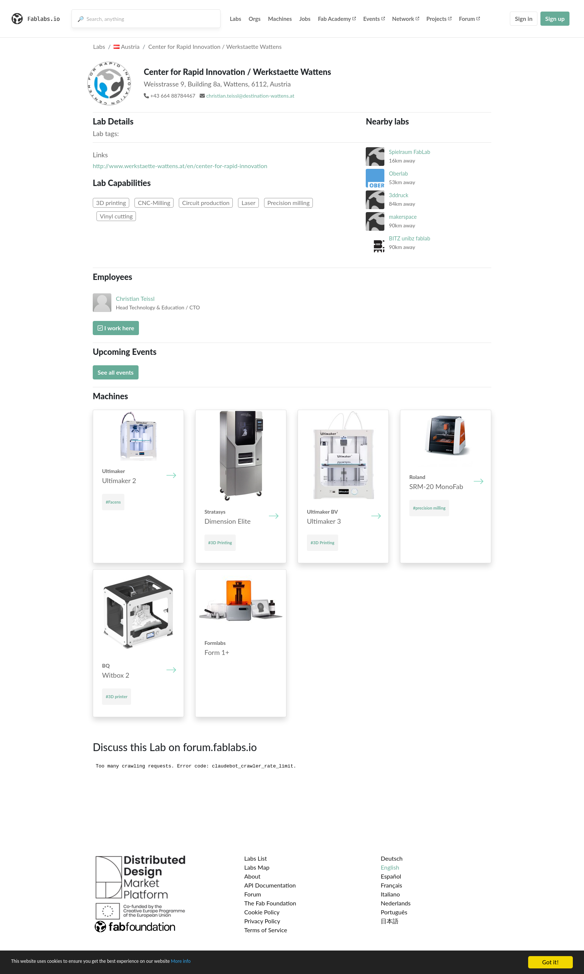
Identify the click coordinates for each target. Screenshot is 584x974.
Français (391, 885)
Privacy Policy (262, 920)
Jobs (305, 18)
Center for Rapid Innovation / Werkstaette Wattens (215, 46)
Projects (438, 18)
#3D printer (116, 696)
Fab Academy (337, 18)
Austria (126, 46)
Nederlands (395, 903)
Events (374, 18)
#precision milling (429, 507)
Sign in (523, 18)
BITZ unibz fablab (409, 238)
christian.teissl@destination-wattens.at (250, 95)
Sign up (555, 18)
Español (391, 876)
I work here (116, 327)
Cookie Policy (262, 911)
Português (394, 911)
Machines (280, 18)
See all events (116, 372)
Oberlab (398, 173)
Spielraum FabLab (409, 152)
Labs (235, 18)
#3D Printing (220, 542)
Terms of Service (265, 929)
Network (405, 18)
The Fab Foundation (270, 903)
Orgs (255, 18)
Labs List (255, 858)
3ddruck (398, 195)
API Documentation (270, 885)
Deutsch (392, 858)
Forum (469, 18)
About (252, 876)
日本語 (390, 920)
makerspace (402, 217)
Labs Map (257, 867)
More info (229, 963)
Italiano (390, 894)
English (390, 867)
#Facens (113, 501)
